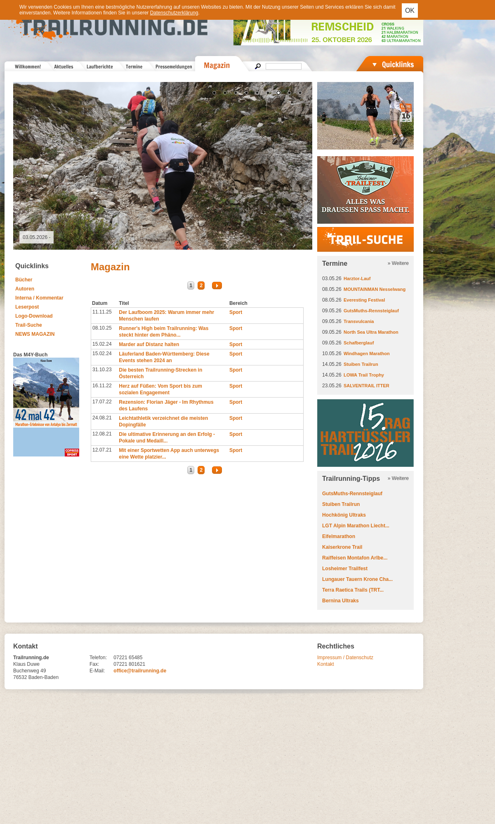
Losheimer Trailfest (345, 568)
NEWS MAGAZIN (34, 334)
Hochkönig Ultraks (344, 515)
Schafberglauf (359, 342)
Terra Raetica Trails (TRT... (353, 590)
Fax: (94, 664)
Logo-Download (34, 316)
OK (410, 10)
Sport (235, 312)
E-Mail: (97, 671)
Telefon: (98, 657)
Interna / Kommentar (39, 298)
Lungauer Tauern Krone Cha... (357, 579)
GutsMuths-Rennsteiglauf (371, 310)
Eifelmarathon (338, 536)
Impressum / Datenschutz (345, 657)
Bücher (23, 280)
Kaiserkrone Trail (342, 547)
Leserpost (27, 307)
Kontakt (325, 664)
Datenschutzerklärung (174, 13)
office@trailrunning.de (139, 671)
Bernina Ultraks (340, 601)
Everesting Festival (364, 299)
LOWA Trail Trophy (364, 374)
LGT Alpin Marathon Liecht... (355, 526)
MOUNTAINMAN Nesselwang (374, 289)
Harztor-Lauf (357, 278)
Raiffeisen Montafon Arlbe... (354, 558)
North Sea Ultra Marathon (371, 332)
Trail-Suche (28, 325)
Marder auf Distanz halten (149, 344)
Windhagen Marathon (367, 353)
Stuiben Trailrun (361, 364)
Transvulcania (359, 321)
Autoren (24, 289)
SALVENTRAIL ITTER (366, 385)
